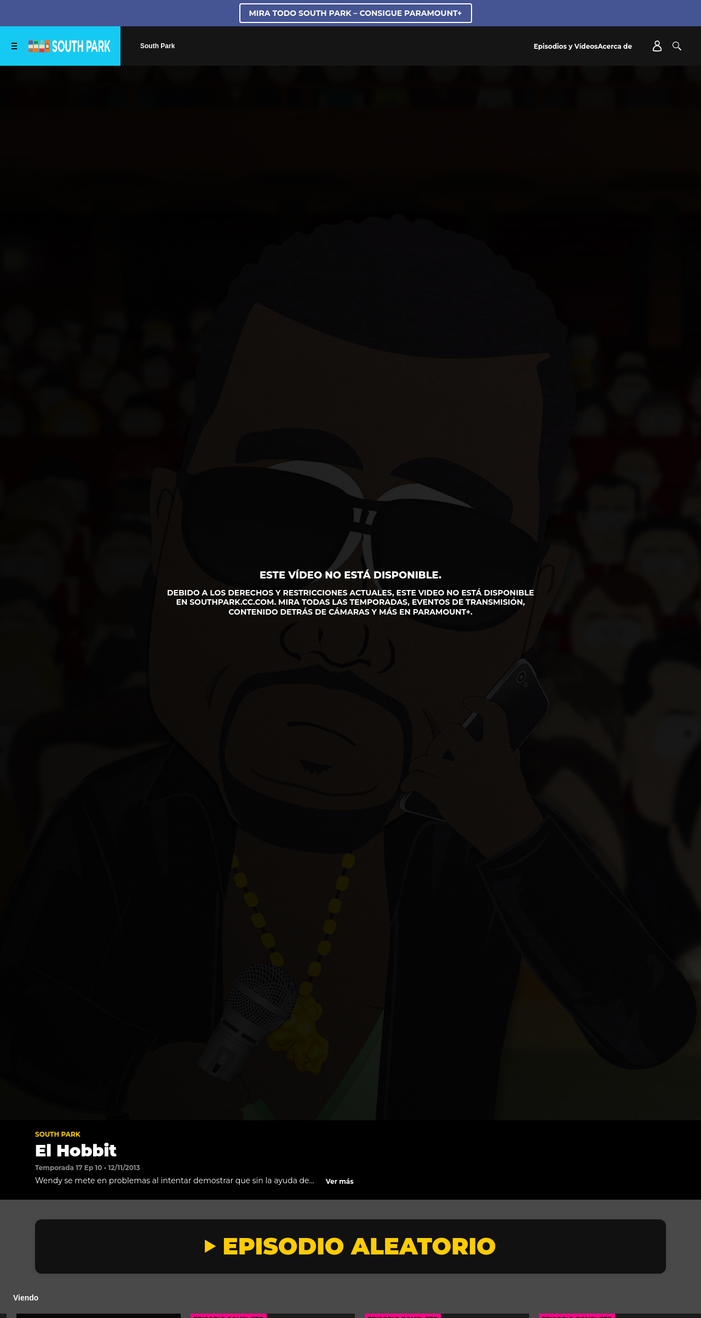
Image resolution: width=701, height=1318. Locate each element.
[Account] (657, 46)
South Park (58, 1134)
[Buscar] (677, 46)
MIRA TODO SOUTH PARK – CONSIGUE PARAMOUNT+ (355, 13)
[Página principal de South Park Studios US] (69, 49)
